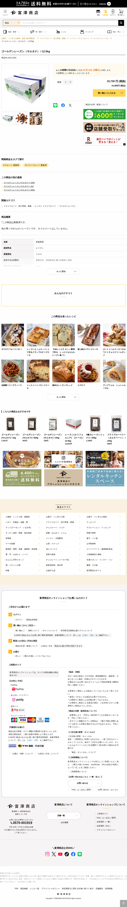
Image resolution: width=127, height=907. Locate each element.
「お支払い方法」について (46, 754)
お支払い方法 (45, 646)
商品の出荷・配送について (95, 104)
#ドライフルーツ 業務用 (36, 165)
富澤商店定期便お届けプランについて (75, 630)
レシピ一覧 (34, 889)
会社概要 (63, 822)
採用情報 (108, 889)
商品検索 (24, 889)
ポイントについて (48, 630)
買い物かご (19, 630)
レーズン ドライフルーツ (79, 38)
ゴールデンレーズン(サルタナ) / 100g (18, 183)
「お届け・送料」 (88, 635)
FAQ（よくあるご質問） (105, 818)
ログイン (18, 620)
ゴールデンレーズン (101, 38)
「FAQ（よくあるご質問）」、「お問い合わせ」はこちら (93, 790)
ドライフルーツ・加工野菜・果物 (52, 38)
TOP (16, 889)
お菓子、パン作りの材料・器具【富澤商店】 (18, 38)
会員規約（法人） (103, 826)
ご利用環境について (77, 772)
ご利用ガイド (101, 814)
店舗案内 (99, 889)
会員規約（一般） (103, 822)
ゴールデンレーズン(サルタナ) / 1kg (17, 186)
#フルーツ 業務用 (11, 165)
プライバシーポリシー (104, 830)
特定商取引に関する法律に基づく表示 (77, 889)
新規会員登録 (30, 620)
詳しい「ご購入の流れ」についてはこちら (32, 656)
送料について (32, 630)
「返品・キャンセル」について (82, 752)
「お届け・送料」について (20, 754)
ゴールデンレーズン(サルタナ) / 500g (18, 190)
